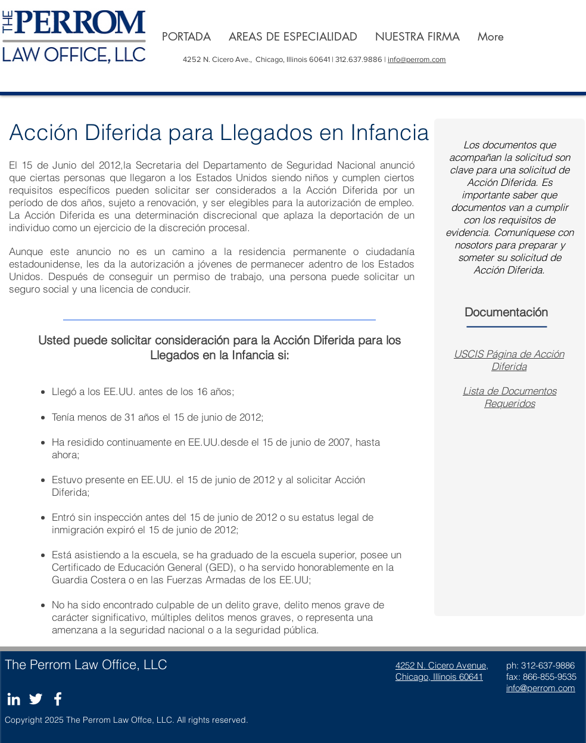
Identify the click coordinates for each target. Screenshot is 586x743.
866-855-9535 (549, 676)
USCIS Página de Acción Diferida (509, 359)
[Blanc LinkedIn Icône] (14, 699)
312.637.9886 (359, 59)
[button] (293, 37)
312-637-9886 (548, 665)
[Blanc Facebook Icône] (58, 699)
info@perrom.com (417, 59)
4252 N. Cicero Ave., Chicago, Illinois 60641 (256, 59)
